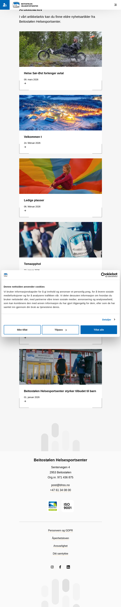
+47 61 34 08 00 (60, 490)
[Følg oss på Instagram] (52, 567)
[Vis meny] (115, 5)
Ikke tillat (22, 329)
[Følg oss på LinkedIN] (68, 567)
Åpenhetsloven (60, 538)
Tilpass (61, 329)
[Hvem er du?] (5, 5)
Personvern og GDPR (60, 530)
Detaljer (106, 319)
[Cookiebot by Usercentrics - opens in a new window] (103, 274)
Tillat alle (99, 329)
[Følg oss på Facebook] (60, 567)
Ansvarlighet (60, 546)
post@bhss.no (60, 485)
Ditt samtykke (60, 553)
